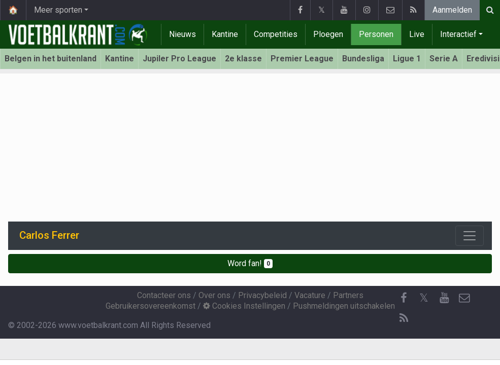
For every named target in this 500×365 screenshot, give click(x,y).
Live (416, 34)
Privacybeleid (262, 295)
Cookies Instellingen (244, 306)
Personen (376, 34)
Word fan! (250, 263)
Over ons (214, 295)
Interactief (458, 34)
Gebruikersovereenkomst (150, 306)
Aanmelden (452, 10)
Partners (348, 295)
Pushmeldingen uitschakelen (344, 306)
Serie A (443, 58)
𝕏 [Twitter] (423, 297)
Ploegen (328, 34)
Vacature (309, 295)
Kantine (225, 34)
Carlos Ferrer (49, 235)
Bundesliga (363, 58)
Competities (275, 34)
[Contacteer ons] (464, 298)
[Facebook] (403, 298)
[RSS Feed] (403, 318)
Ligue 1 (407, 58)
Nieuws (182, 34)
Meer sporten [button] (58, 10)
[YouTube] (444, 298)
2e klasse (243, 58)
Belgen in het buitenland (50, 58)
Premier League (302, 58)
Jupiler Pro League (179, 58)
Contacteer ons (164, 295)
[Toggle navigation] (469, 236)
